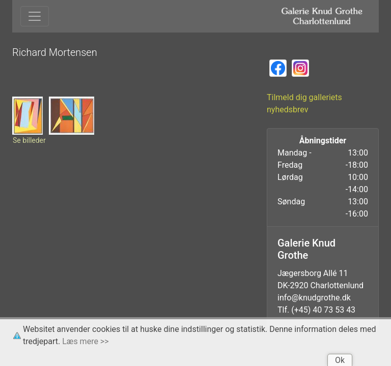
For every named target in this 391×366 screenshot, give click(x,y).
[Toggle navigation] (34, 16)
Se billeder (29, 140)
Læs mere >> (85, 341)
